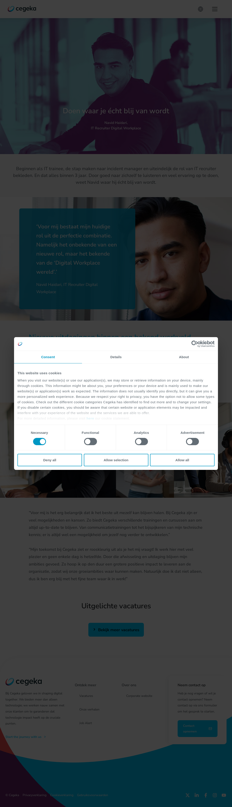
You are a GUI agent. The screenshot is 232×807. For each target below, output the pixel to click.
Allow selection (116, 460)
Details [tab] (116, 357)
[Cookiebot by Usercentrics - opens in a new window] (195, 344)
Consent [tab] (48, 357)
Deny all (49, 460)
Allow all (182, 460)
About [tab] (184, 357)
